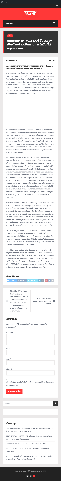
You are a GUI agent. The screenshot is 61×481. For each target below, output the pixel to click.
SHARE (51, 60)
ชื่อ (8, 348)
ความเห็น (10, 332)
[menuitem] (2, 2)
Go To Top (34, 476)
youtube (31, 476)
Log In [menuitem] (6, 1)
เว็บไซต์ (9, 369)
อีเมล (8, 359)
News (10, 35)
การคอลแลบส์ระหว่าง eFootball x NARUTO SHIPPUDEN (26, 444)
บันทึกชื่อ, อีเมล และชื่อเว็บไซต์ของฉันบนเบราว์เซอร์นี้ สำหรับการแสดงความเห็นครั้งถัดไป (30, 383)
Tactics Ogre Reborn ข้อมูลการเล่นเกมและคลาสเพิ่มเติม (42, 301)
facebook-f (27, 476)
